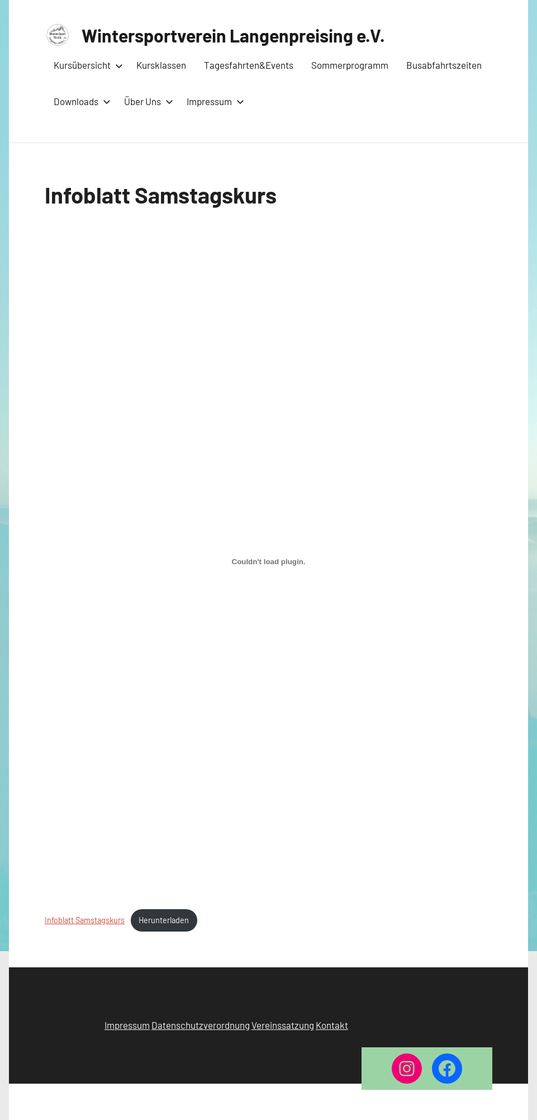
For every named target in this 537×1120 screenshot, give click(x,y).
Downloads (80, 101)
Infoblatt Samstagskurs (85, 920)
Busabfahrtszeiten (444, 64)
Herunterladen (164, 920)
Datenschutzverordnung (200, 1025)
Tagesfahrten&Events (248, 64)
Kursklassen (161, 64)
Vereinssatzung (282, 1025)
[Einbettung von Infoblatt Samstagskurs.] (268, 561)
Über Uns (146, 101)
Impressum (213, 101)
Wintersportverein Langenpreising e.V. (233, 35)
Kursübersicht (86, 64)
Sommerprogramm (349, 64)
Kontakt (332, 1025)
